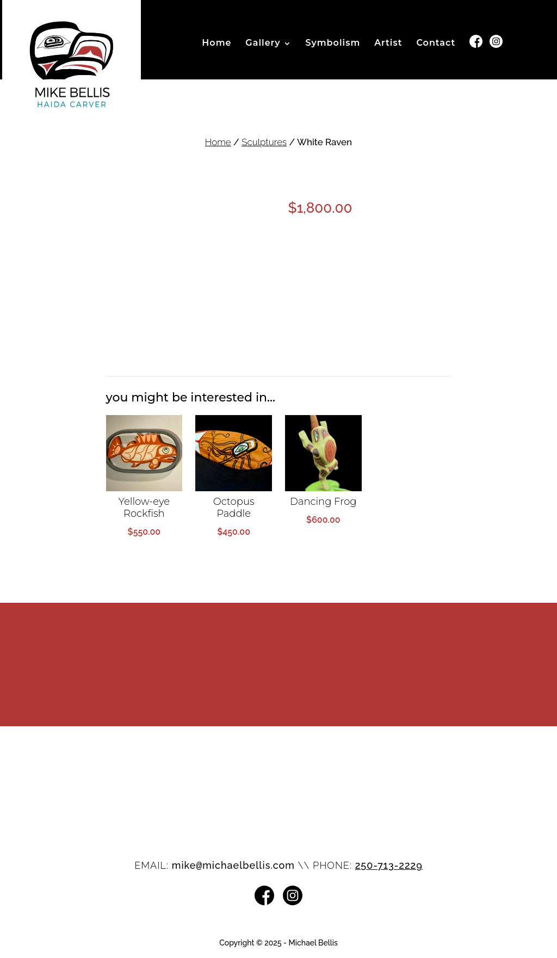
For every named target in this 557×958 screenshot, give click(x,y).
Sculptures (264, 142)
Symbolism (332, 43)
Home (216, 43)
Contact (435, 43)
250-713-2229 (389, 865)
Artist (388, 43)
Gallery (262, 43)
